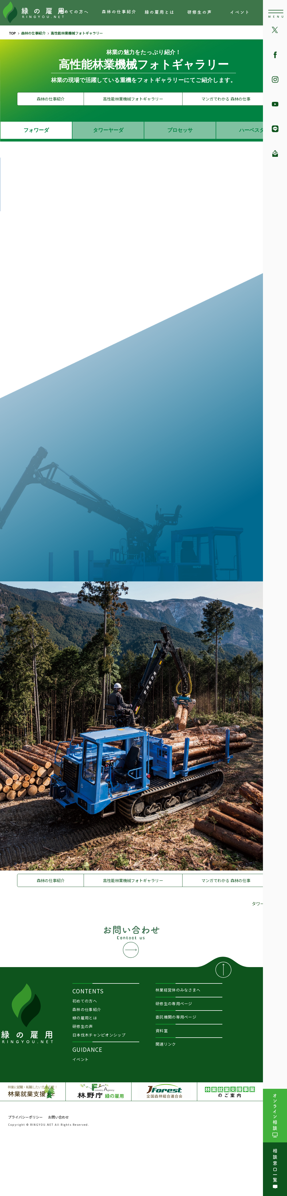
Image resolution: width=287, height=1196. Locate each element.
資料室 (162, 1030)
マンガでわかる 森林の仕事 (225, 99)
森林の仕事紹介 (119, 13)
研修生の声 (204, 13)
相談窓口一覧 (275, 1169)
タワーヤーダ (108, 130)
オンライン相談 (275, 1115)
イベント (247, 13)
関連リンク (166, 1044)
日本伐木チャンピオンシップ (99, 1035)
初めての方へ (76, 13)
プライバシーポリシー (25, 1117)
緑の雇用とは (161, 13)
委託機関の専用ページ (176, 1017)
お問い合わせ (131, 941)
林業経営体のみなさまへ (178, 990)
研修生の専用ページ (174, 1003)
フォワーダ (36, 130)
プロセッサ (180, 130)
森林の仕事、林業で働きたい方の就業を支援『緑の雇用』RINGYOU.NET (33, 13)
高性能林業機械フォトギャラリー (133, 99)
